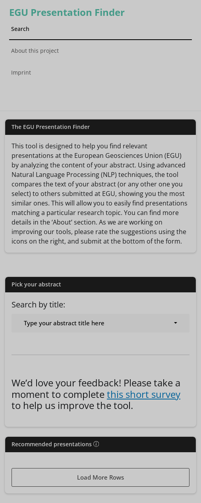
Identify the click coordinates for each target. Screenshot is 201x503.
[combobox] (100, 323)
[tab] (100, 92)
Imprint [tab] (21, 72)
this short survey (143, 394)
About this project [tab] (35, 50)
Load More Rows (100, 477)
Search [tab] (20, 29)
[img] (96, 444)
